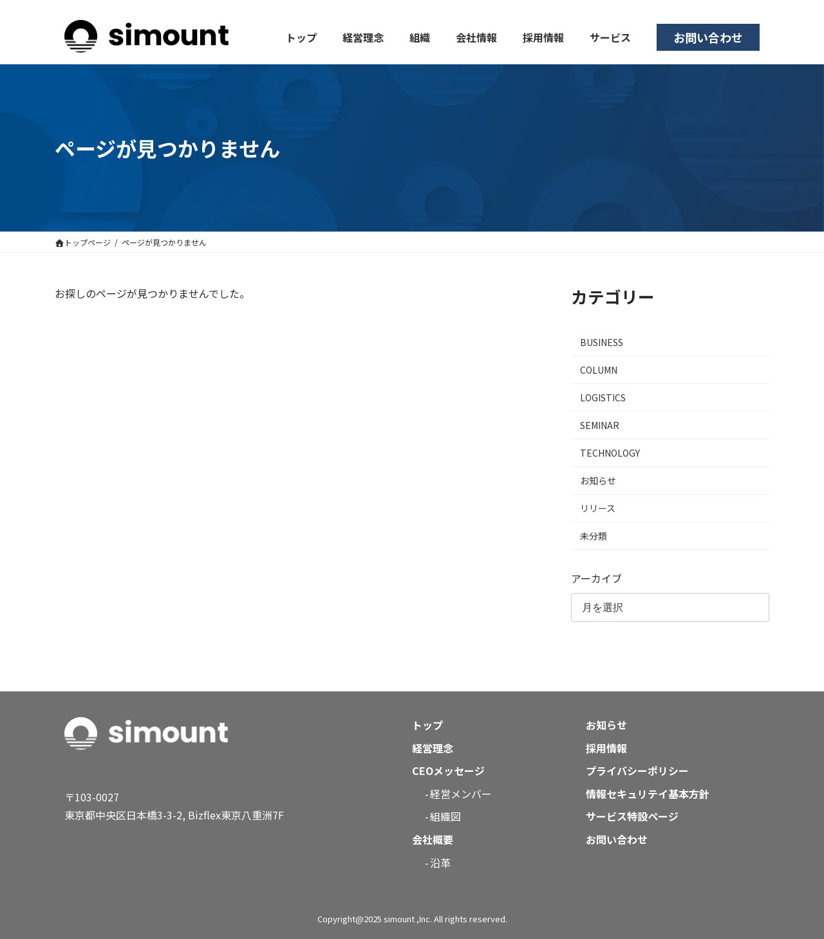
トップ (301, 37)
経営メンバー (461, 793)
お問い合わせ (708, 37)
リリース (597, 508)
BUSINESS (601, 342)
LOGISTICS (603, 397)
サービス (610, 37)
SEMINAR (599, 425)
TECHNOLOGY (610, 452)
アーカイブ (596, 578)
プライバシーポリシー (637, 770)
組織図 (445, 816)
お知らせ (598, 480)
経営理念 (363, 37)
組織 (419, 37)
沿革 (440, 862)
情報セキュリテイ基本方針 (647, 793)
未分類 (593, 535)
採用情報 (543, 37)
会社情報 (476, 37)
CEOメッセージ (448, 770)
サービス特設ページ (632, 816)
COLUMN (598, 369)
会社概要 (432, 839)
